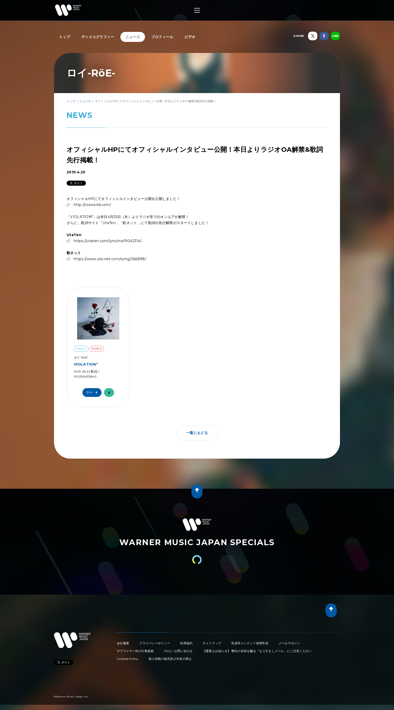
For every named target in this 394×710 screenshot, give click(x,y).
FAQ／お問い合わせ (178, 651)
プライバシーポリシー (154, 643)
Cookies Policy (127, 659)
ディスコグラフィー (97, 37)
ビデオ (189, 37)
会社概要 (123, 643)
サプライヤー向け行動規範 (135, 651)
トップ (64, 37)
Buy (93, 392)
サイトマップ (212, 643)
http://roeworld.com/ (92, 204)
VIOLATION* (86, 364)
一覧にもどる (197, 433)
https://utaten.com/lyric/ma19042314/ (108, 241)
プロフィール (162, 37)
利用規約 (186, 643)
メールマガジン (289, 643)
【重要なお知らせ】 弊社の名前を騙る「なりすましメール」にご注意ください (257, 651)
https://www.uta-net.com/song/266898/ (110, 259)
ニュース (132, 37)
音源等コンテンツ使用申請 (249, 643)
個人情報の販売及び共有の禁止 (170, 659)
